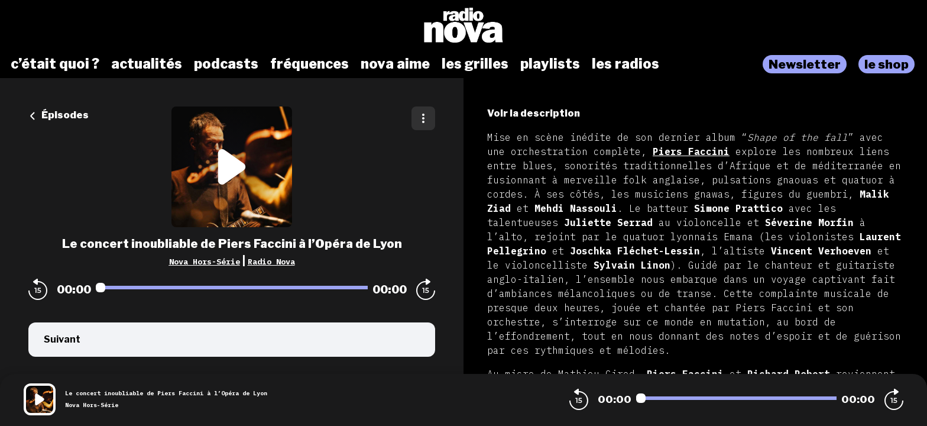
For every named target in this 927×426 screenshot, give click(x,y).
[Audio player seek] (232, 287)
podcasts (226, 64)
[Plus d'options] (423, 118)
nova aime (395, 64)
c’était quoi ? (55, 64)
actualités (146, 64)
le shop (886, 64)
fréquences (309, 64)
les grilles (475, 64)
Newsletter (805, 64)
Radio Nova (271, 261)
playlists (550, 64)
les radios (625, 64)
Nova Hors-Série (204, 261)
